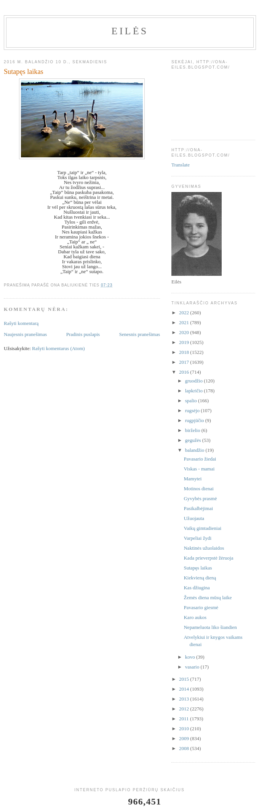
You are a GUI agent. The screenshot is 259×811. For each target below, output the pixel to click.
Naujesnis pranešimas (25, 334)
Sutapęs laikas (198, 568)
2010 (184, 728)
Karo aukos (195, 617)
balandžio (195, 450)
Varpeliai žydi (197, 538)
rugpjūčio (195, 420)
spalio (191, 400)
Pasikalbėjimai (198, 508)
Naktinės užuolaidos (204, 548)
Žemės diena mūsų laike (208, 597)
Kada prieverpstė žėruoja (208, 558)
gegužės (193, 440)
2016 (184, 372)
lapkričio (194, 391)
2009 (184, 738)
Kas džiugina (196, 587)
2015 (184, 679)
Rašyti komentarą (21, 323)
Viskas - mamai (199, 469)
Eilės (130, 31)
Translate (180, 165)
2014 (184, 689)
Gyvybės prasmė (200, 498)
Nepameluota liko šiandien (210, 627)
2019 (184, 342)
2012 (184, 709)
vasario (193, 667)
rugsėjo (193, 410)
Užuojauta (194, 518)
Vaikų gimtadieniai (202, 528)
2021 (184, 322)
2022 (184, 312)
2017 (184, 362)
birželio (193, 430)
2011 (184, 718)
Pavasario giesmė (201, 607)
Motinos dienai (198, 488)
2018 (184, 352)
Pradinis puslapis (83, 334)
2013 (184, 699)
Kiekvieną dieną (200, 578)
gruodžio (194, 381)
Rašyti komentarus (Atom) (58, 348)
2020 (184, 332)
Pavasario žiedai (200, 459)
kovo (190, 657)
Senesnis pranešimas (139, 334)
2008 (184, 748)
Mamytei (192, 478)
